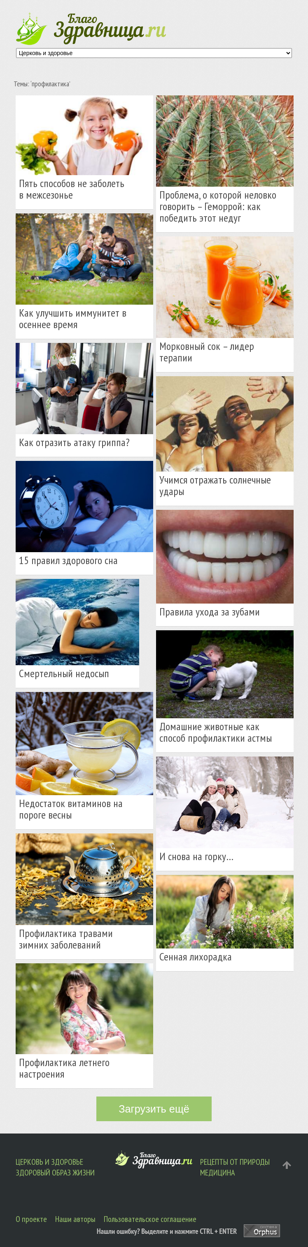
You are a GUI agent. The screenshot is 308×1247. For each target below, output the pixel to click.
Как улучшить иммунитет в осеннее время (72, 318)
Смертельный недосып (64, 673)
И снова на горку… (196, 856)
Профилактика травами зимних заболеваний (66, 938)
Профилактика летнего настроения (64, 1067)
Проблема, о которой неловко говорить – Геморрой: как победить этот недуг (217, 206)
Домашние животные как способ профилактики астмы (215, 732)
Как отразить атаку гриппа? (74, 442)
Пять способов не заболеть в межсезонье (71, 188)
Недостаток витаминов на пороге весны (71, 808)
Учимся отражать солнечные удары (215, 485)
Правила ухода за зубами (209, 611)
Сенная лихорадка (195, 956)
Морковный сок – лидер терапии (206, 351)
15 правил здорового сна (68, 560)
